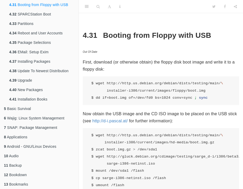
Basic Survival (17, 109)
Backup (13, 165)
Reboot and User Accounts (36, 33)
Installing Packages (29, 61)
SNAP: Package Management (30, 127)
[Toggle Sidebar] (86, 6)
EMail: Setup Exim (29, 52)
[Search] (98, 6)
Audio (11, 156)
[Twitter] (214, 6)
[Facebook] (225, 6)
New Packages (26, 90)
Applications (15, 137)
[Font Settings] (109, 6)
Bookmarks (16, 184)
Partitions (21, 24)
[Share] (235, 6)
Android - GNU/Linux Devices (30, 146)
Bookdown (15, 175)
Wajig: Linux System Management (34, 118)
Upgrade (20, 80)
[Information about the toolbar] (120, 6)
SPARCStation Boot (30, 14)
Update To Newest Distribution (39, 71)
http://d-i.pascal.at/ (110, 121)
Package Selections (30, 42)
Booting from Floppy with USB (38, 5)
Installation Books (28, 99)
